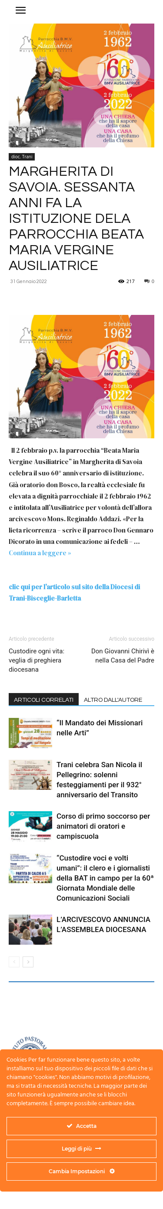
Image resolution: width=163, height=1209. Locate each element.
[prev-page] (14, 961)
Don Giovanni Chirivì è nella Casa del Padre (122, 655)
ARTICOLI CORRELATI (43, 700)
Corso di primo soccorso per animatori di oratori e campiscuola (103, 826)
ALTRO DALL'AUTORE (113, 700)
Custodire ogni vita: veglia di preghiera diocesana (36, 660)
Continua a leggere (40, 552)
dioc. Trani (21, 157)
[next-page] (28, 961)
